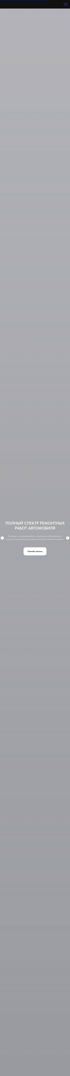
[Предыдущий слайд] (2, 538)
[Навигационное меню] (65, 4)
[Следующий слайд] (67, 538)
